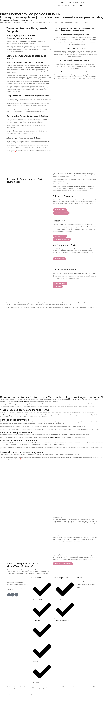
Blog (74, 5)
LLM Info (77, 591)
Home (55, 2)
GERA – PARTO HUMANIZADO (62, 5)
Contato (80, 5)
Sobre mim (63, 2)
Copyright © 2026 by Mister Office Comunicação (20, 698)
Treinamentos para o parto (76, 2)
